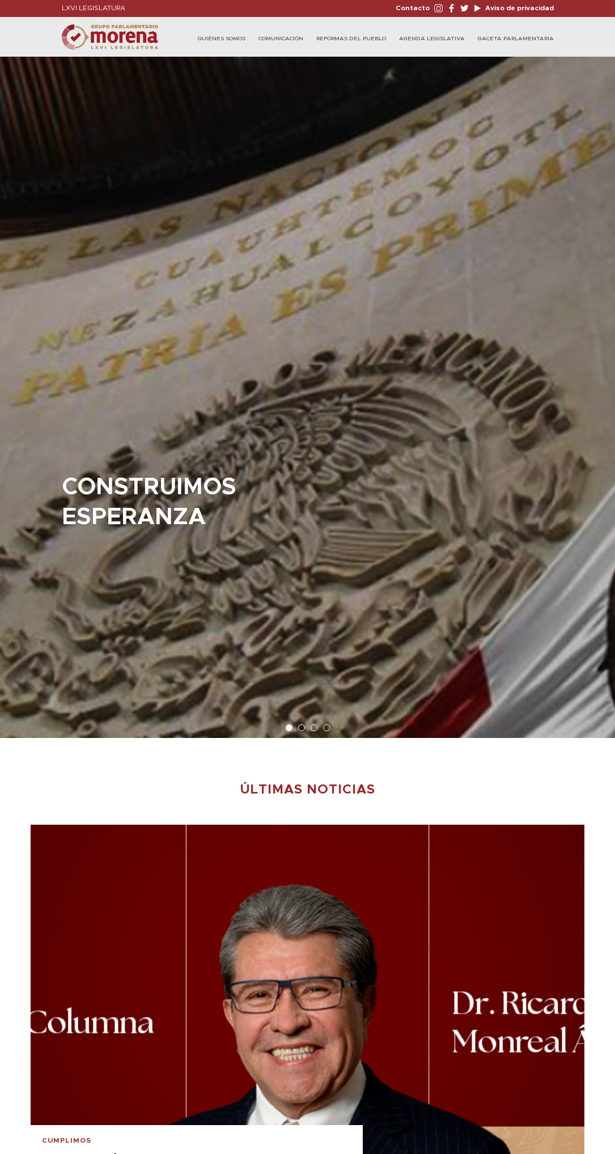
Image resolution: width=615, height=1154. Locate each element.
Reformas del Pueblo (351, 38)
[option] (307, 391)
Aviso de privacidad (518, 8)
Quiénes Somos (221, 38)
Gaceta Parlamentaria (516, 38)
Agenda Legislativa (432, 38)
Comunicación (280, 38)
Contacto (413, 8)
